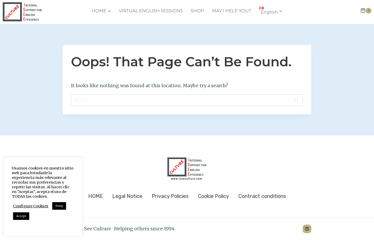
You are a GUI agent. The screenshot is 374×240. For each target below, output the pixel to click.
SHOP (197, 10)
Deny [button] (59, 206)
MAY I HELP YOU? (231, 10)
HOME (95, 196)
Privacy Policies (170, 196)
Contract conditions (262, 196)
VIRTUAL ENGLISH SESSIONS (151, 10)
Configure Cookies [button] (30, 206)
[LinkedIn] (307, 229)
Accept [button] (21, 216)
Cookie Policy (213, 196)
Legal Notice (127, 196)
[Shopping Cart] (365, 11)
